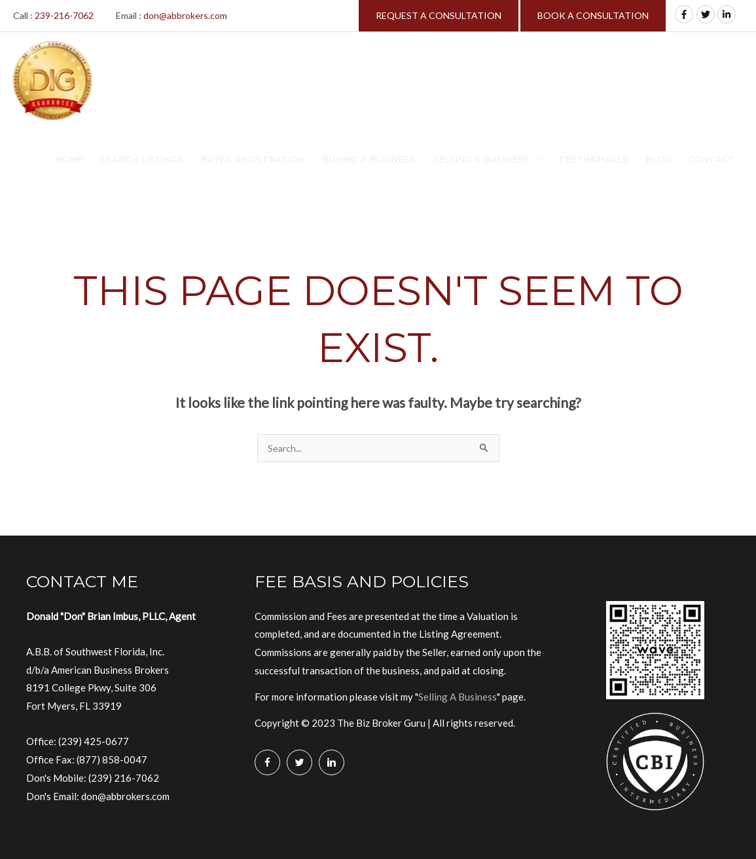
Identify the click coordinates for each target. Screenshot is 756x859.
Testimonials (593, 159)
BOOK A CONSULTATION (593, 15)
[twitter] (706, 14)
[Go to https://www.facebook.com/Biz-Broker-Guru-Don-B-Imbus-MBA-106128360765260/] (267, 762)
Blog (658, 159)
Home (69, 159)
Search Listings (141, 159)
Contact (711, 159)
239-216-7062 (64, 15)
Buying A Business (369, 159)
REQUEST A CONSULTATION (438, 15)
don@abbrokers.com (185, 15)
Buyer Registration (252, 159)
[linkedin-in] (727, 14)
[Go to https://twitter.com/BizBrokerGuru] (299, 762)
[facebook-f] (685, 14)
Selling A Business (481, 159)
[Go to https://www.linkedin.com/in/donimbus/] (331, 762)
